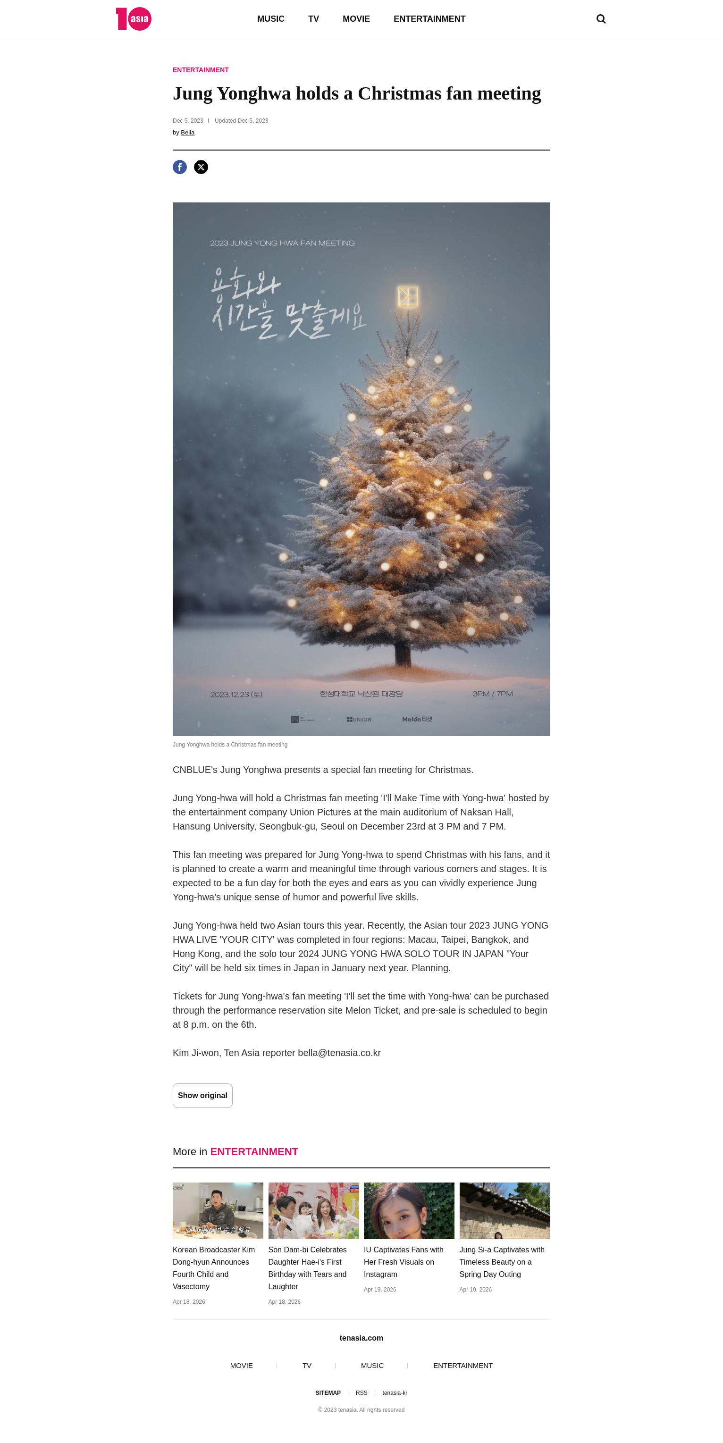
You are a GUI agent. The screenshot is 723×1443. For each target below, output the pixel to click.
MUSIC (271, 19)
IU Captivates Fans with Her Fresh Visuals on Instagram (404, 1262)
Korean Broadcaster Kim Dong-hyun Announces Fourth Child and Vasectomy (214, 1268)
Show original (202, 1095)
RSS (362, 1393)
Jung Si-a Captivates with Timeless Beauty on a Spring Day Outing (502, 1262)
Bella (187, 132)
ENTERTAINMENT (430, 19)
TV (313, 19)
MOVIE (356, 19)
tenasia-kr (395, 1393)
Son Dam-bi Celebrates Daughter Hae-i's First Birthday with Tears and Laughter (308, 1268)
